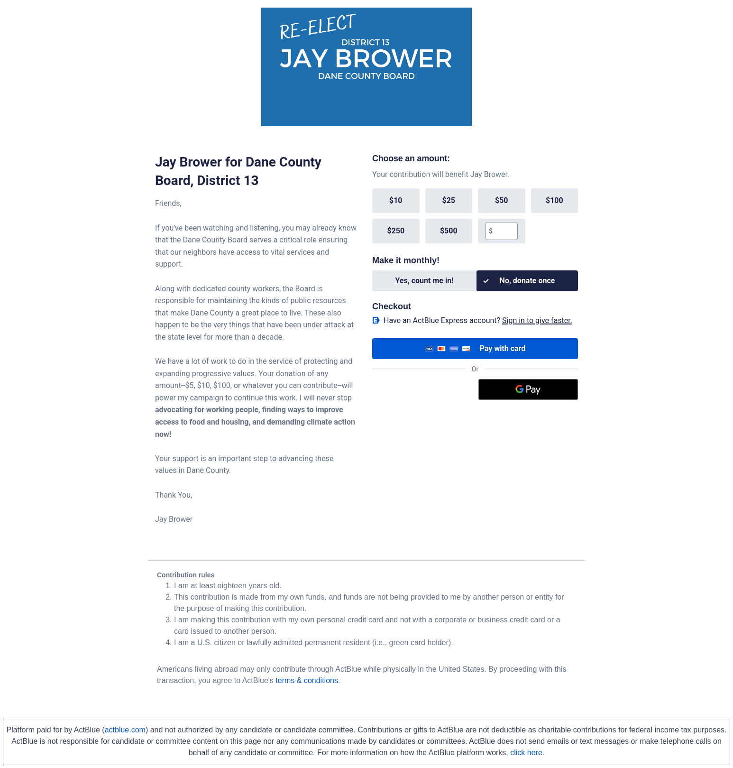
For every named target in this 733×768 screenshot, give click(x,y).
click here (526, 753)
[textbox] (505, 231)
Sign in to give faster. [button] (537, 320)
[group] (475, 215)
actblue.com (125, 730)
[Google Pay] (528, 389)
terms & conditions (306, 680)
